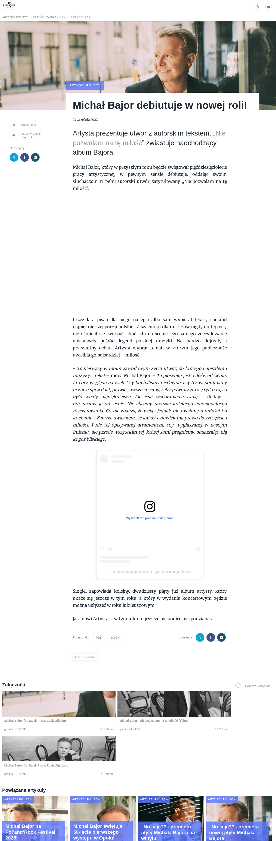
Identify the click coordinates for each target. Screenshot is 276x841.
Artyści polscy (15, 17)
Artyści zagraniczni (49, 17)
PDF (99, 637)
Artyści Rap (81, 17)
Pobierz (59, 729)
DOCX (115, 637)
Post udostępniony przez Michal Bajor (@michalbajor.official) (150, 572)
